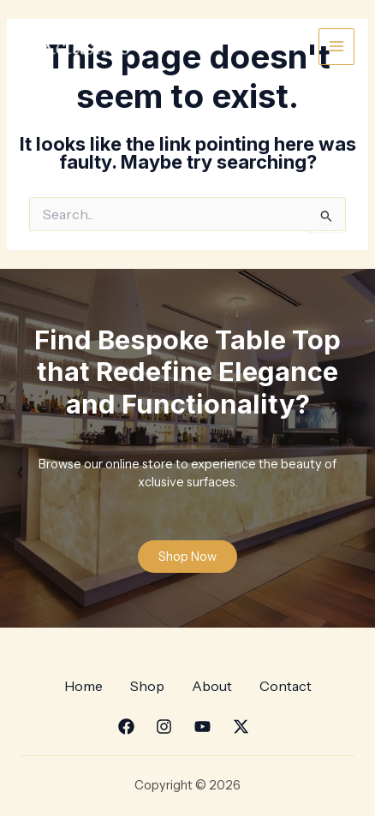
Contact (285, 686)
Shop (147, 686)
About (212, 686)
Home (83, 686)
